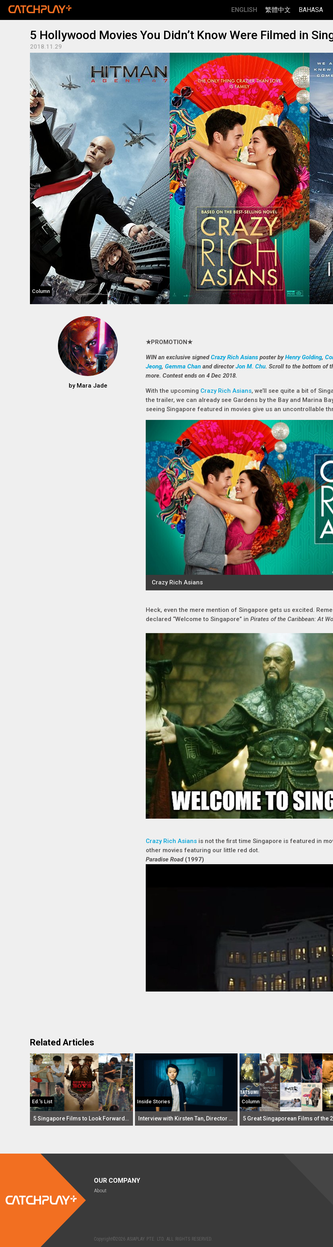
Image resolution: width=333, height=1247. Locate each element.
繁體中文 (278, 10)
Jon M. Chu (251, 366)
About (100, 1191)
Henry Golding (303, 357)
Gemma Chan (183, 366)
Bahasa (311, 10)
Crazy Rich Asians (234, 357)
